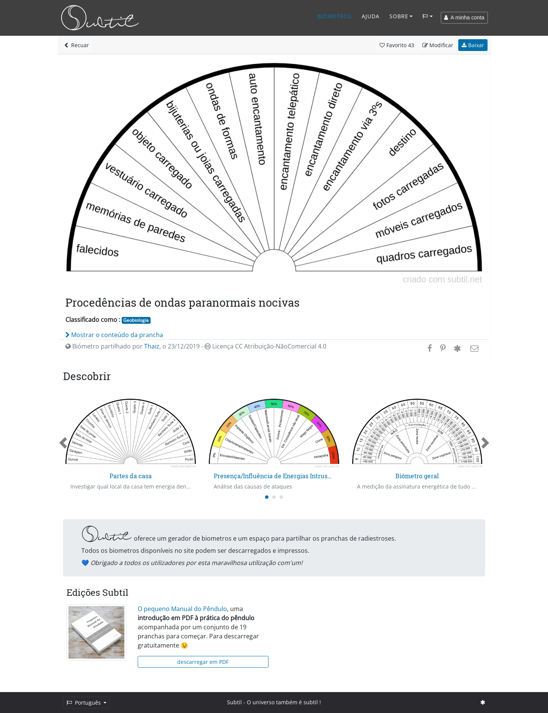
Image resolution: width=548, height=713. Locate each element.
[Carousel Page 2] (274, 497)
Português (84, 702)
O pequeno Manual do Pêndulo (182, 609)
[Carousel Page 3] (281, 497)
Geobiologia (136, 320)
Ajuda (371, 16)
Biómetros (335, 16)
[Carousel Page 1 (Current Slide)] (266, 497)
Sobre (398, 16)
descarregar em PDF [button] (203, 661)
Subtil (234, 702)
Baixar (473, 45)
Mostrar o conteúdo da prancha (114, 335)
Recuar (76, 45)
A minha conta (464, 17)
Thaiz (151, 346)
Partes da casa (131, 476)
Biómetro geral (417, 476)
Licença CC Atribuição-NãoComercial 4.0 (265, 346)
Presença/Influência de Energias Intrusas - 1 (278, 476)
